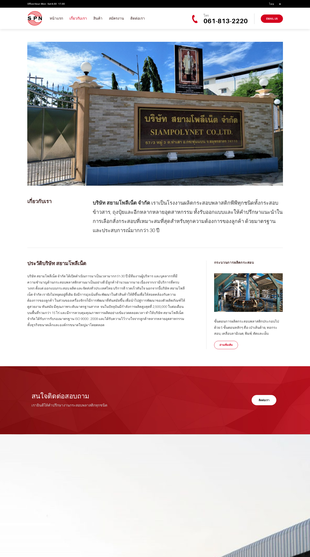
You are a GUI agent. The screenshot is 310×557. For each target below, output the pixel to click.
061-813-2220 (225, 21)
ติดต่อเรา (137, 18)
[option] (155, 114)
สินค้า (97, 18)
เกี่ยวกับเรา (78, 18)
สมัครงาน (116, 18)
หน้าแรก (56, 18)
